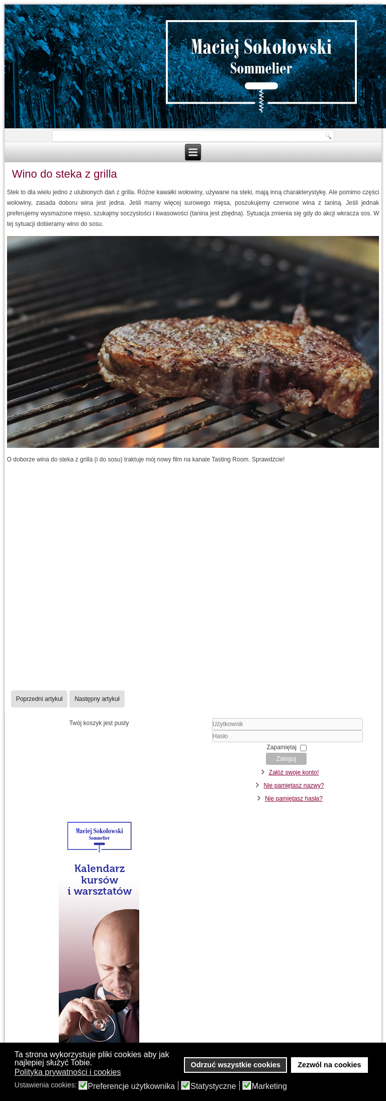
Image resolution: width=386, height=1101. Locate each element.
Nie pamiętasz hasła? (294, 798)
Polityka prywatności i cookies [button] (68, 1072)
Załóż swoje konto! (294, 772)
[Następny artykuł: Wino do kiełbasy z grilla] (96, 698)
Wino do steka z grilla (64, 174)
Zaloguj (286, 758)
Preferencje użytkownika (131, 1086)
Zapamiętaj (282, 747)
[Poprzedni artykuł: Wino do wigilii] (39, 698)
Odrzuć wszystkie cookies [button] (235, 1065)
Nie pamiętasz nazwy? (294, 785)
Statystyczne (213, 1086)
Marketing (269, 1086)
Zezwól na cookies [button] (329, 1065)
